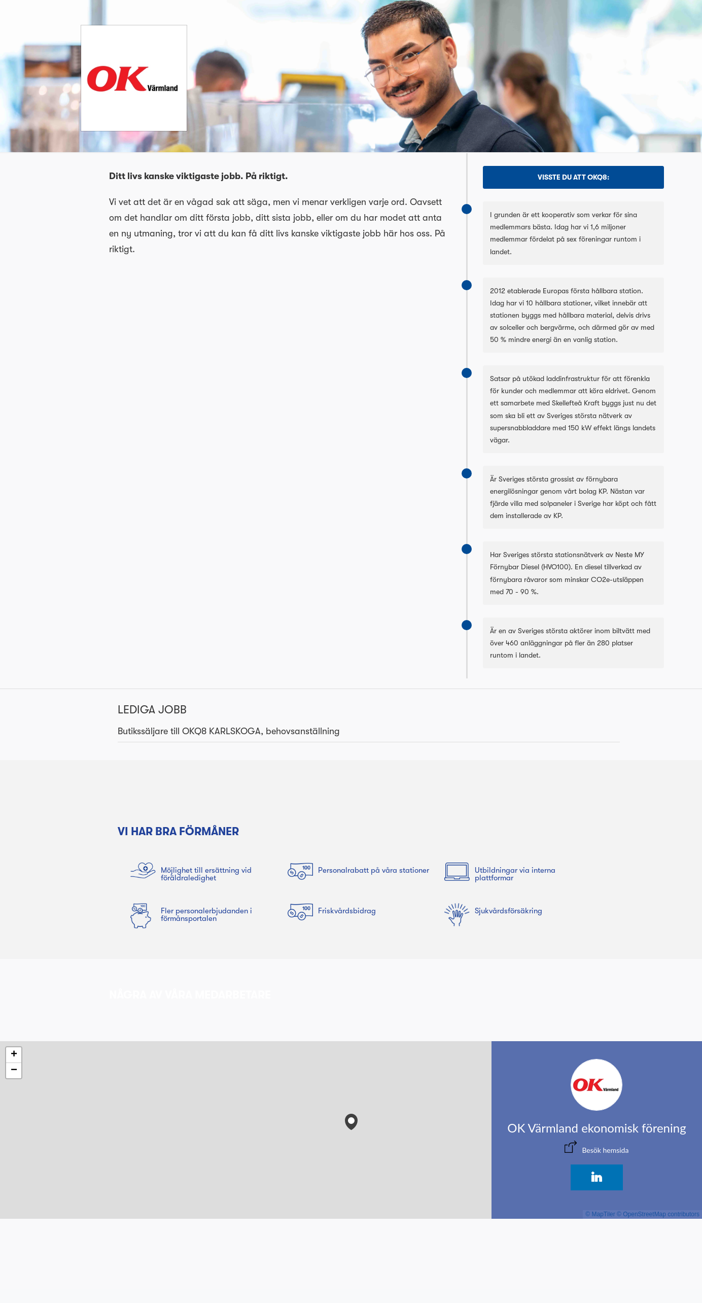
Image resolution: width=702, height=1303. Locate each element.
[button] (351, 1119)
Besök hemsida (605, 1150)
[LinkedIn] (597, 1177)
